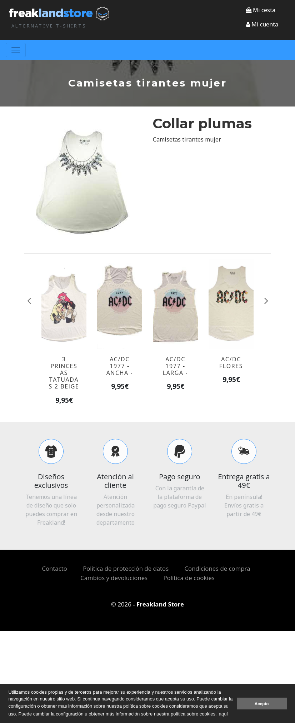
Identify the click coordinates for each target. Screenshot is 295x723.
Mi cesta (260, 10)
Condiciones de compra (217, 568)
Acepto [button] (262, 703)
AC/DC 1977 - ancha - (119, 366)
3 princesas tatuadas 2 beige (64, 373)
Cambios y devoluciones (114, 578)
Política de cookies (188, 578)
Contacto (54, 568)
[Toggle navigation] (16, 50)
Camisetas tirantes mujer (187, 139)
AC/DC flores (231, 362)
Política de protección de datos (126, 568)
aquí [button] (223, 714)
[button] (262, 24)
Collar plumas (202, 123)
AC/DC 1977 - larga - (175, 366)
